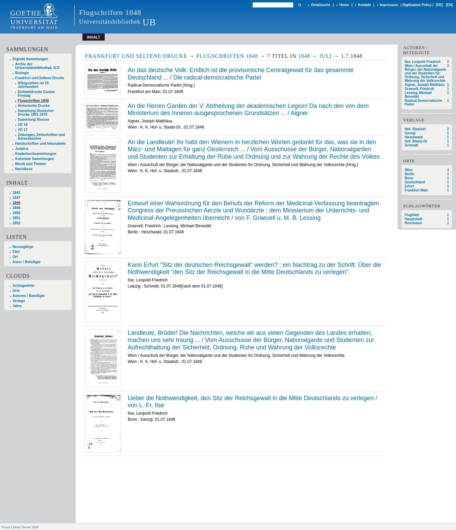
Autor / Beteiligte (26, 262)
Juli (326, 56)
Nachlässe (23, 169)
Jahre (17, 306)
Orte (16, 291)
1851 (16, 218)
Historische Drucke (34, 106)
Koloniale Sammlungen (34, 159)
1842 (16, 192)
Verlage (18, 301)
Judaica (21, 149)
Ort (15, 257)
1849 (16, 208)
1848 (16, 203)
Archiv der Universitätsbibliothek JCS (37, 66)
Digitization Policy (416, 5)
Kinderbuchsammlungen (35, 154)
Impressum (389, 5)
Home (344, 5)
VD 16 (23, 124)
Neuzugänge (22, 247)
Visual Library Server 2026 (19, 527)
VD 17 (23, 130)
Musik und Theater (30, 164)
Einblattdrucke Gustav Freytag (36, 93)
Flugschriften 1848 (33, 100)
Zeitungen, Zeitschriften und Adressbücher (41, 136)
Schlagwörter (23, 285)
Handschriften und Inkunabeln (40, 143)
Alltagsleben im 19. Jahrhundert (34, 85)
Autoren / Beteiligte (28, 296)
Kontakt (364, 5)
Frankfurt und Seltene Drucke (40, 78)
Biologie (22, 73)
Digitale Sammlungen (30, 59)
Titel (16, 252)
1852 (16, 223)
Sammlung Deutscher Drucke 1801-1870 (36, 112)
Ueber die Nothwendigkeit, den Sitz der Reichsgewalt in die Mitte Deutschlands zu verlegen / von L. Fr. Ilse (252, 402)
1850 (16, 213)
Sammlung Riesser (34, 119)
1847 (16, 198)
